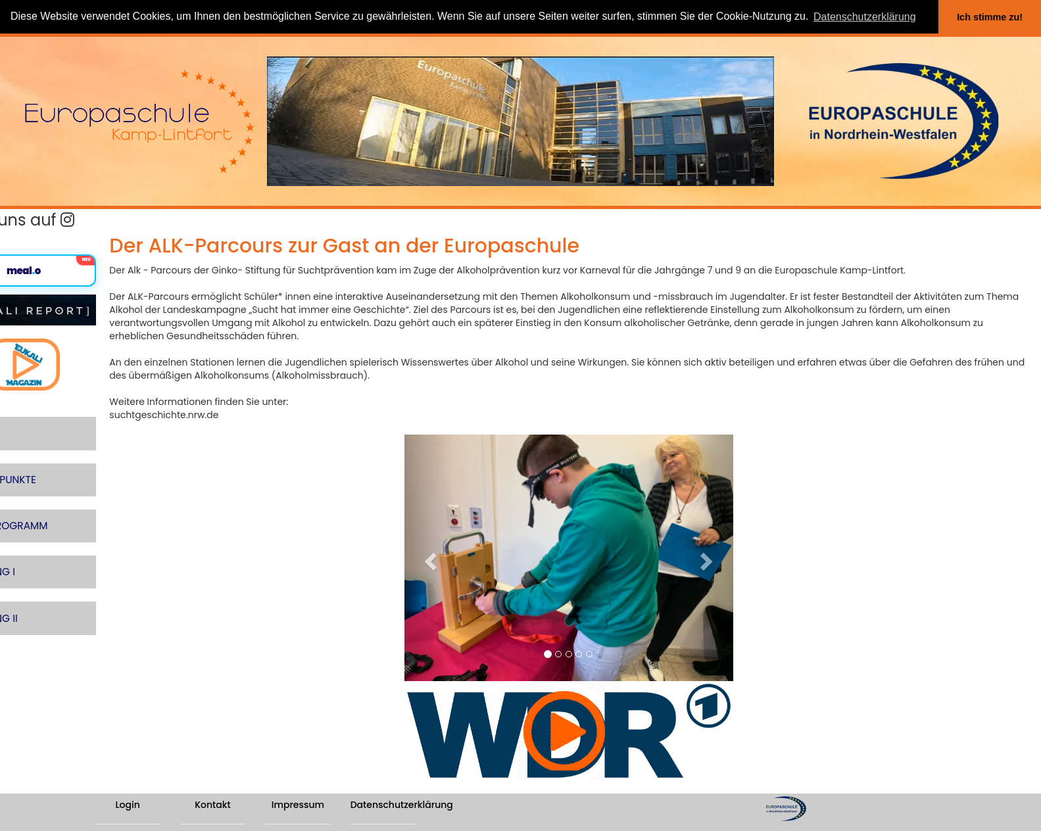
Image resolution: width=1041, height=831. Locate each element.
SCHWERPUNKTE (46, 459)
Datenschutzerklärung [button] (864, 16)
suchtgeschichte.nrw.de (232, 414)
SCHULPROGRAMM (52, 500)
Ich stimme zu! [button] (990, 17)
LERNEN (24, 418)
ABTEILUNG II (36, 581)
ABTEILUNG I (35, 541)
